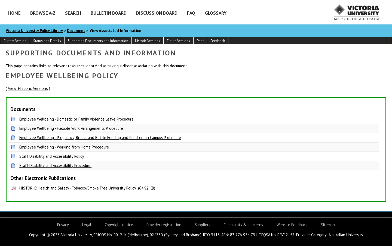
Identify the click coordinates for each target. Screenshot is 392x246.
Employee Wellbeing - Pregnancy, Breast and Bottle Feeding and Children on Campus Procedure (100, 137)
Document (76, 30)
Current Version (15, 41)
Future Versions (178, 41)
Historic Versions (147, 41)
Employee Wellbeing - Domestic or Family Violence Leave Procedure (76, 119)
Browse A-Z (43, 13)
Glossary (215, 13)
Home (14, 13)
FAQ (191, 13)
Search (73, 13)
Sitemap (328, 224)
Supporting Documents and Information (98, 41)
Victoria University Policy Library (34, 30)
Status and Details (47, 41)
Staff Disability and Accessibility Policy (51, 156)
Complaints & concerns (243, 224)
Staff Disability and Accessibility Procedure (55, 165)
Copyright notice (119, 224)
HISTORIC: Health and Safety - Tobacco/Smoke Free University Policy (77, 188)
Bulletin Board (109, 13)
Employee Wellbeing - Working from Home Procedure (64, 147)
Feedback (217, 41)
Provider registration (163, 224)
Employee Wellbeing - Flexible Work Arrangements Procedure (71, 128)
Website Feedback (292, 224)
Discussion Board (156, 13)
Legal (86, 224)
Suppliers (202, 224)
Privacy (63, 224)
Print (200, 41)
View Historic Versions (28, 88)
